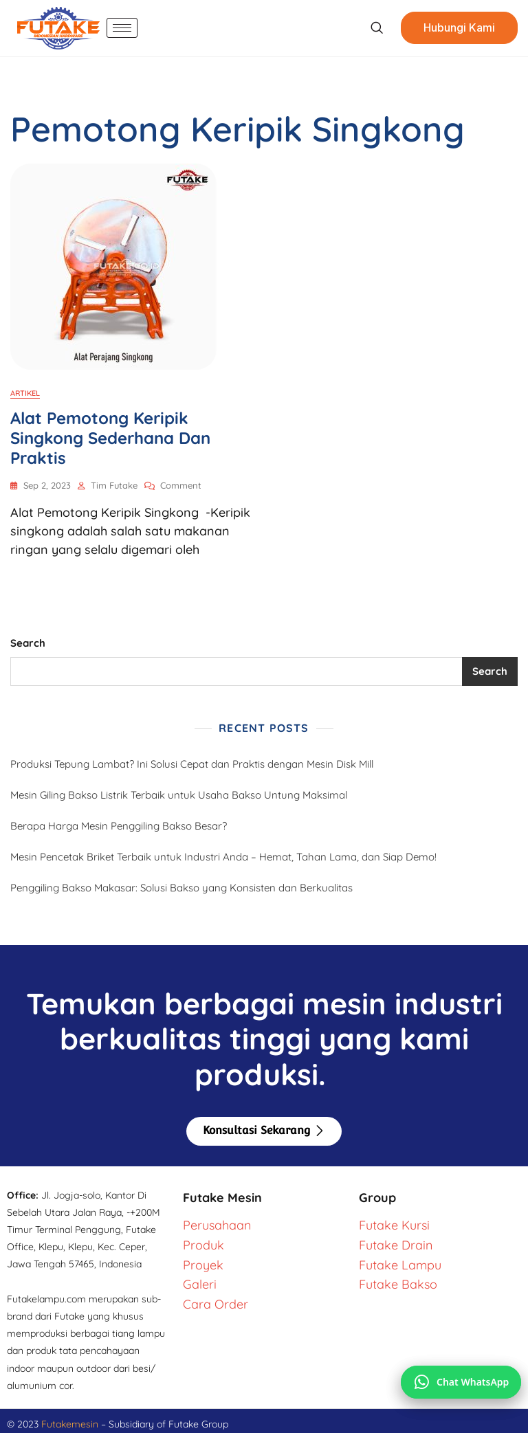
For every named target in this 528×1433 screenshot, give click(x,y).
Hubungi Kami (459, 28)
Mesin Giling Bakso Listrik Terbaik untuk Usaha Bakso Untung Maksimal (178, 794)
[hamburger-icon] (122, 28)
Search (27, 642)
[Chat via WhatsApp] (461, 1382)
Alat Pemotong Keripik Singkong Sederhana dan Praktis (110, 438)
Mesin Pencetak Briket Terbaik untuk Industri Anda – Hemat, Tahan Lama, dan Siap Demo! (223, 856)
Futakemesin (71, 1424)
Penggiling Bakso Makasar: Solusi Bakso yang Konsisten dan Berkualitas (181, 887)
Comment (180, 484)
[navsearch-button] (376, 28)
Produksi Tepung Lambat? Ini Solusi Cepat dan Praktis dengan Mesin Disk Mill (191, 763)
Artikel (25, 393)
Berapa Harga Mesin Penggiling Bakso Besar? (118, 825)
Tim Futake (114, 485)
